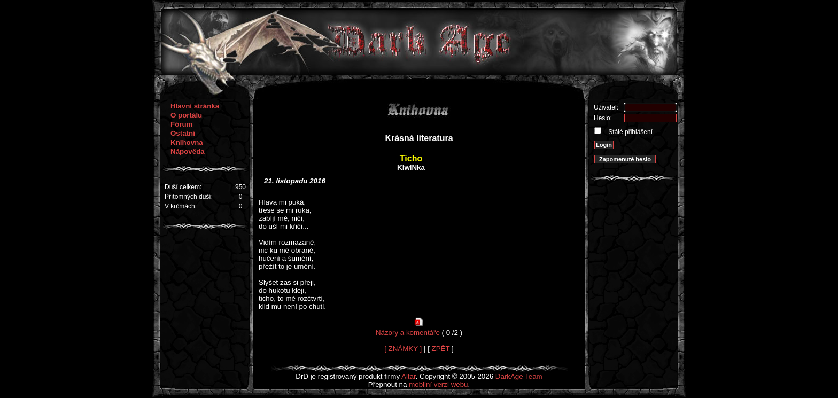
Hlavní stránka (194, 106)
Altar (408, 376)
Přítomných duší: (189, 196)
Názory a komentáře (408, 333)
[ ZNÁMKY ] (403, 349)
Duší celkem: (183, 187)
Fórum (181, 124)
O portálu (186, 115)
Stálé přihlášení (630, 132)
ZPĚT (441, 349)
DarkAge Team (518, 376)
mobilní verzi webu (438, 384)
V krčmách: (181, 206)
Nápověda (187, 151)
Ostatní (182, 133)
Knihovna (186, 142)
